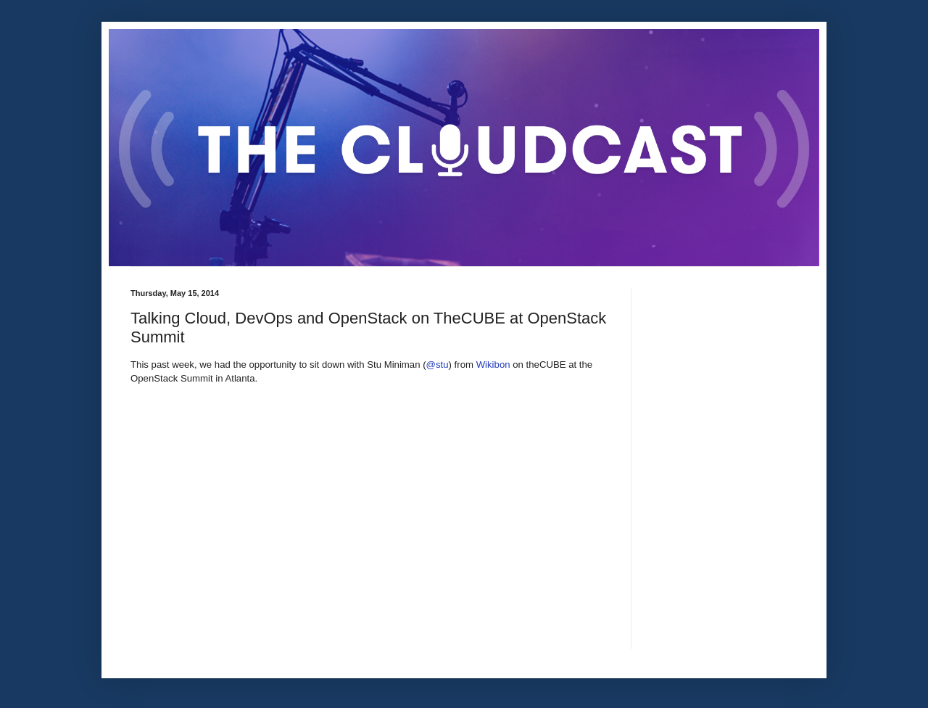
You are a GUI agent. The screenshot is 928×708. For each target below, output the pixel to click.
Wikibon (493, 364)
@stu (437, 364)
